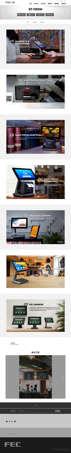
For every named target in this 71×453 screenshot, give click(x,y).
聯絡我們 (64, 3)
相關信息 (34, 22)
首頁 (45, 6)
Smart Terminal (56, 6)
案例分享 (42, 22)
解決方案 (36, 3)
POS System (49, 6)
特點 (28, 22)
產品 (30, 3)
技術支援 (43, 3)
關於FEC (50, 3)
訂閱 (58, 411)
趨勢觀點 (57, 3)
